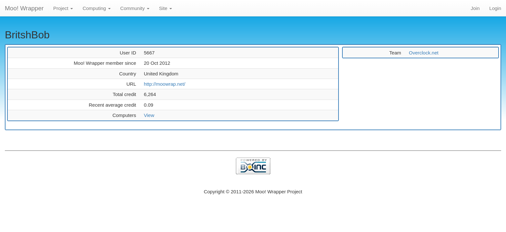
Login (495, 8)
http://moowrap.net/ (164, 84)
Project (63, 8)
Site (165, 8)
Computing (97, 8)
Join (475, 8)
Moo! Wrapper (24, 8)
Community (134, 8)
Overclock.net (424, 52)
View (149, 115)
